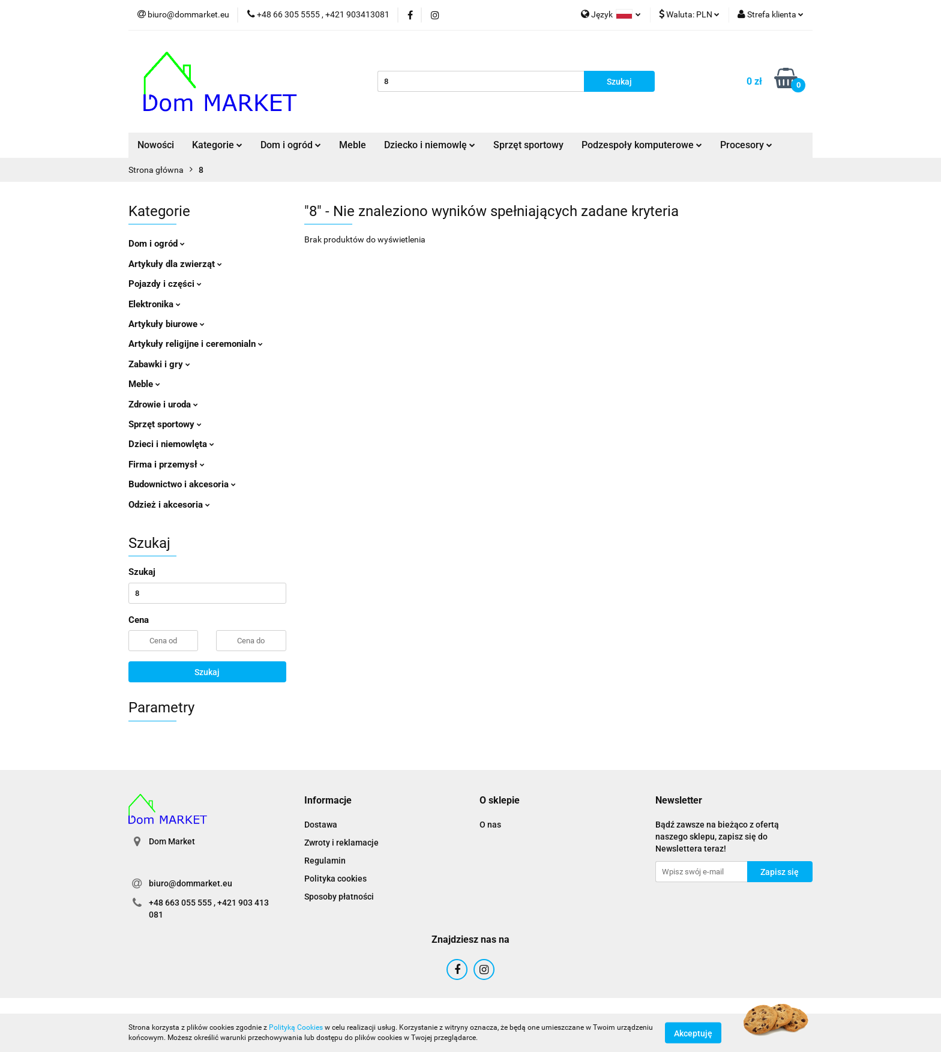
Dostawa (320, 824)
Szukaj (207, 672)
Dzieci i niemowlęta (171, 444)
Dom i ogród (290, 145)
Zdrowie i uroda (163, 404)
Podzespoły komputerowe (642, 145)
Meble (352, 145)
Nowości (155, 145)
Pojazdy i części (165, 283)
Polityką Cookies (296, 1027)
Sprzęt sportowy (528, 145)
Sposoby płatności (339, 896)
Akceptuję (693, 1033)
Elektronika (154, 304)
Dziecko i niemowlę (429, 145)
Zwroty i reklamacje (341, 842)
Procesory (746, 145)
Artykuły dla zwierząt (175, 264)
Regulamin (325, 860)
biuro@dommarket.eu (190, 883)
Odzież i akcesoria (169, 504)
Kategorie (217, 145)
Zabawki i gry (159, 364)
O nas (490, 824)
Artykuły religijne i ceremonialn (195, 343)
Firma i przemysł (166, 464)
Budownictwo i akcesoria (182, 484)
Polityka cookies (335, 878)
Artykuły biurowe (166, 324)
